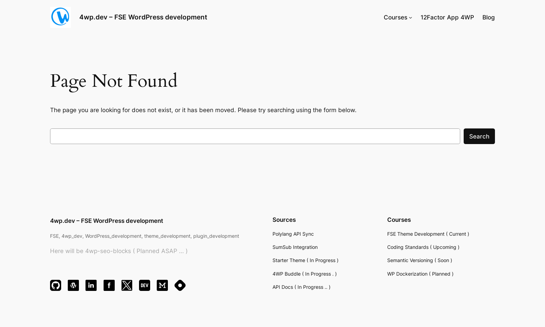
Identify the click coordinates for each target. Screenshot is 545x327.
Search (479, 136)
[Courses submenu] (410, 17)
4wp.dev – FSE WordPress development (143, 17)
